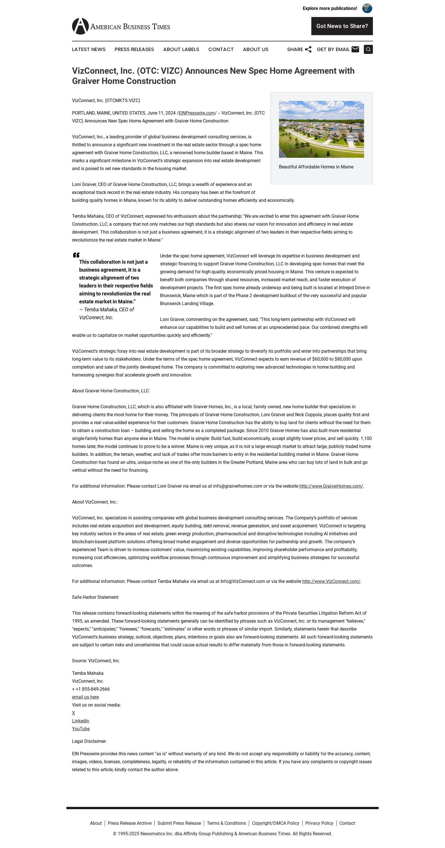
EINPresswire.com (197, 113)
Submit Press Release (179, 823)
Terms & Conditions (226, 823)
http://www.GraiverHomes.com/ (331, 486)
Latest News (89, 49)
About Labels (181, 49)
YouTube (81, 728)
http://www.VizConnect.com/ (331, 581)
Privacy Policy (319, 823)
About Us (255, 49)
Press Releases (134, 49)
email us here (85, 697)
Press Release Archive (130, 823)
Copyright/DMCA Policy (275, 823)
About (96, 823)
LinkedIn (80, 721)
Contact (221, 49)
